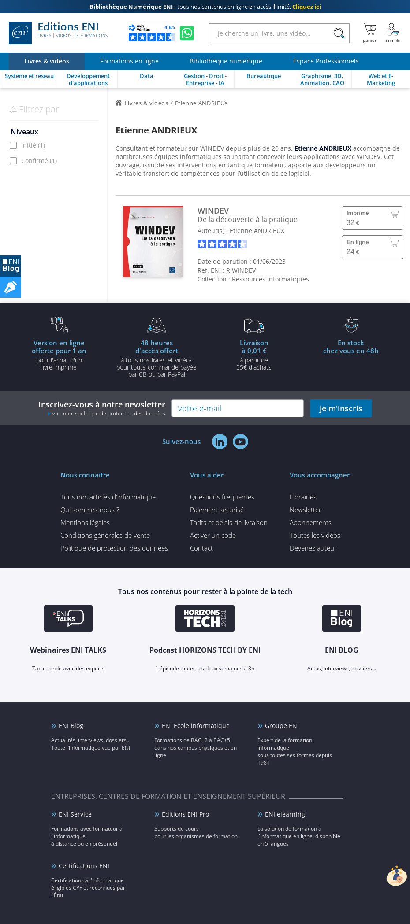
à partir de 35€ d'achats (254, 354)
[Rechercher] (339, 33)
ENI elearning (285, 814)
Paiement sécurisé (217, 509)
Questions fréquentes (222, 496)
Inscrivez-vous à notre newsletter (101, 408)
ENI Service (75, 814)
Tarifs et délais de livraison (229, 522)
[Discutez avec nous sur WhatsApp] (187, 33)
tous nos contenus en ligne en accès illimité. (205, 7)
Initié (33, 145)
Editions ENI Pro (185, 814)
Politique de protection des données (114, 547)
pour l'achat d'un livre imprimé (59, 354)
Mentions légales (85, 522)
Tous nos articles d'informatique (108, 496)
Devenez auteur (313, 547)
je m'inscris (341, 408)
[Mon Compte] (393, 33)
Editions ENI (58, 33)
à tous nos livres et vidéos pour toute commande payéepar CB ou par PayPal (156, 358)
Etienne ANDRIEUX (257, 230)
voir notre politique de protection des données (108, 413)
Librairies (303, 496)
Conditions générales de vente (105, 535)
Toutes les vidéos (315, 535)
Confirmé (39, 160)
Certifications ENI (84, 865)
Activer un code (213, 535)
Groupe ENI (282, 725)
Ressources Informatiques (270, 279)
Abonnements (311, 522)
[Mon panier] (369, 33)
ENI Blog (71, 725)
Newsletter (305, 509)
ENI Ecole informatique (196, 725)
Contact (201, 547)
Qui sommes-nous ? (89, 509)
